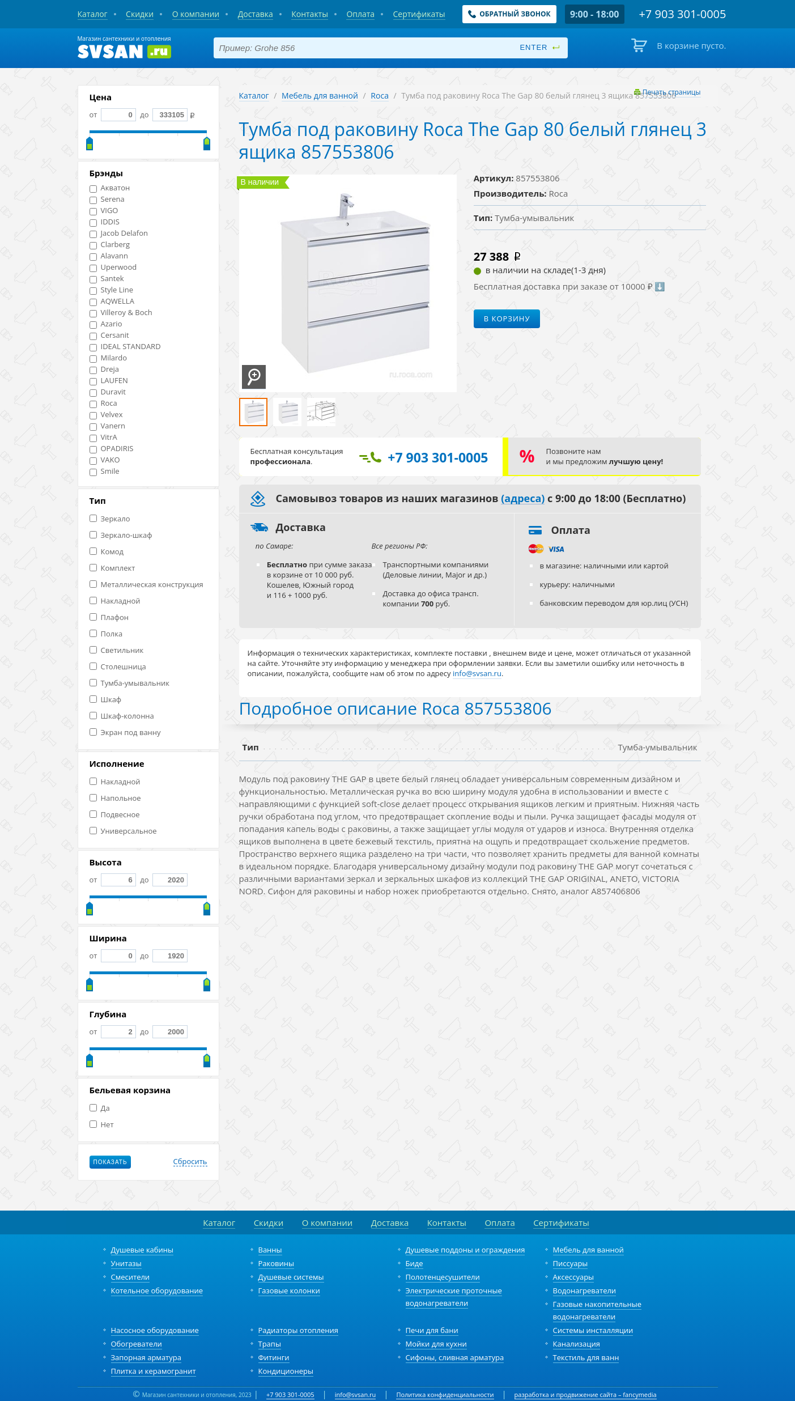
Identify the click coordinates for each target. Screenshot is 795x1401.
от (113, 114)
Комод (107, 551)
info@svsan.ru (355, 1394)
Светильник (117, 650)
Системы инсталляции (593, 1330)
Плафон (109, 617)
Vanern (108, 426)
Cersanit (109, 335)
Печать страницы (672, 92)
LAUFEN (109, 380)
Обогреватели (136, 1344)
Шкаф (106, 699)
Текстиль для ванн (586, 1357)
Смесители (130, 1277)
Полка (106, 634)
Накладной (115, 601)
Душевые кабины (142, 1250)
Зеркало (110, 519)
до (163, 114)
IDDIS (105, 222)
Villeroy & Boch (121, 312)
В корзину (507, 318)
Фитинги (274, 1357)
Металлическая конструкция (146, 584)
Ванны (270, 1250)
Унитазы (126, 1263)
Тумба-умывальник (129, 683)
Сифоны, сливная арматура (455, 1357)
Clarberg (110, 244)
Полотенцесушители (443, 1277)
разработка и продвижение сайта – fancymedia (586, 1394)
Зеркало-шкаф (121, 535)
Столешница (118, 666)
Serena (107, 199)
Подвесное (115, 814)
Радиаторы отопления (298, 1330)
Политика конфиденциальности (445, 1394)
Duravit (108, 392)
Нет (102, 1124)
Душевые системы (291, 1277)
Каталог (254, 95)
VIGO (104, 210)
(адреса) (523, 498)
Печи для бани (432, 1330)
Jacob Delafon (119, 233)
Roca (103, 403)
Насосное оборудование (155, 1330)
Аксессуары (573, 1277)
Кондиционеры (285, 1371)
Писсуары (570, 1263)
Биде (414, 1263)
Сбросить (190, 1161)
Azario (106, 324)
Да (100, 1108)
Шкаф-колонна (122, 716)
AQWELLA (112, 301)
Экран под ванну (125, 732)
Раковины (276, 1263)
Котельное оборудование (157, 1290)
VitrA (103, 437)
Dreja (105, 369)
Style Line (112, 290)
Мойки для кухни (436, 1344)
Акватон (110, 188)
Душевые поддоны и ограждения (465, 1250)
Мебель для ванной (320, 95)
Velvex (106, 414)
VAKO (105, 460)
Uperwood (113, 267)
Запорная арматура (146, 1357)
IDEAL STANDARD (125, 346)
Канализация (576, 1344)
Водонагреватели (585, 1290)
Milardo (108, 358)
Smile (105, 471)
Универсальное (123, 831)
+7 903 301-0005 (290, 1394)
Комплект (112, 568)
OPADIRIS (112, 448)
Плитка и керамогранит (153, 1371)
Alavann (109, 256)
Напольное (115, 798)
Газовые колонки (289, 1290)
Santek (107, 278)
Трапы (269, 1344)
